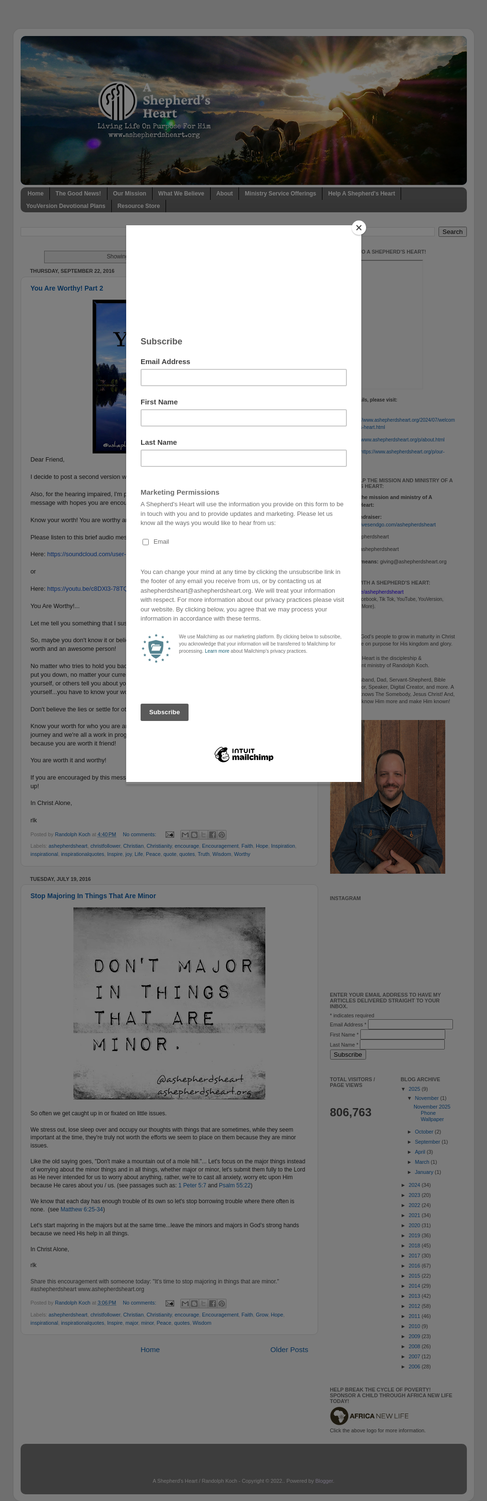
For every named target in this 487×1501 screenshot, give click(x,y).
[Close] (359, 227)
